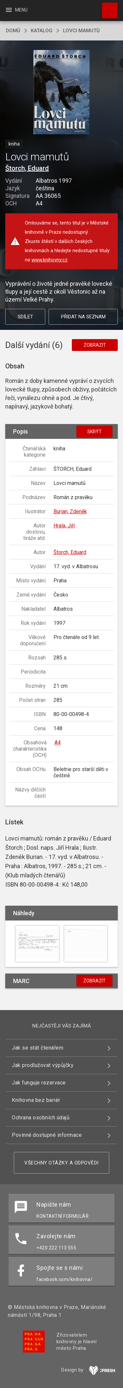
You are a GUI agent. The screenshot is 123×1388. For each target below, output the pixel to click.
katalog (41, 31)
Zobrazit (95, 345)
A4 (57, 742)
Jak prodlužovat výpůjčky (42, 1065)
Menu (16, 10)
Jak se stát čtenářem (37, 1048)
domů (13, 31)
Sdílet (25, 317)
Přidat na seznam (83, 317)
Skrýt (94, 431)
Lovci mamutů (81, 31)
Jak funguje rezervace (39, 1083)
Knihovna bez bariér (36, 1100)
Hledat (107, 7)
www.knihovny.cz (49, 260)
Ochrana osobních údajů (41, 1117)
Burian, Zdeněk (70, 511)
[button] (61, 93)
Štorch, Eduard (27, 168)
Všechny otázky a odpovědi (61, 1163)
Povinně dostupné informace (47, 1135)
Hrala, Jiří (64, 525)
